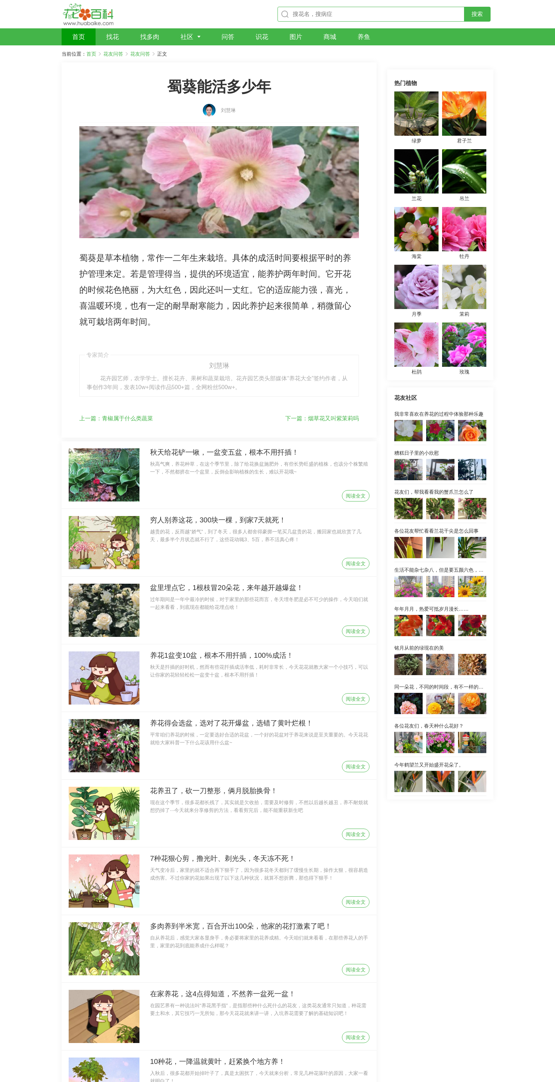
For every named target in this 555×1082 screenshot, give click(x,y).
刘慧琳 (228, 98)
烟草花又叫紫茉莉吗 (322, 342)
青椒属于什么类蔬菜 (116, 342)
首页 (91, 54)
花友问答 (113, 54)
